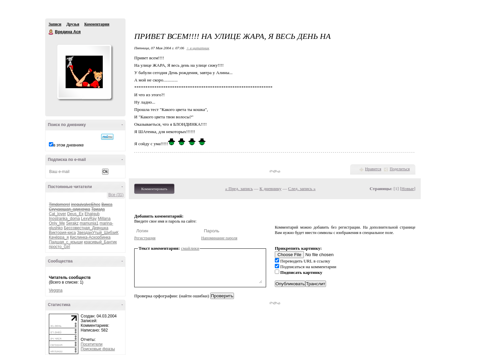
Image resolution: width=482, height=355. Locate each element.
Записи (55, 24)
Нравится (373, 169)
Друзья (72, 24)
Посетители (91, 344)
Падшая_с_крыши (66, 242)
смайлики (190, 248)
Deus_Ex (75, 214)
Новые (407, 188)
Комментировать (154, 189)
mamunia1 (89, 223)
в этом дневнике (68, 145)
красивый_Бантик (100, 242)
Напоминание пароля (219, 238)
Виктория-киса (62, 232)
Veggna (56, 290)
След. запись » (302, 188)
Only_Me (57, 223)
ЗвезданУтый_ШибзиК (97, 232)
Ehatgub (92, 214)
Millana (104, 218)
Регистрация (145, 238)
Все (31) (116, 194)
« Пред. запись (239, 188)
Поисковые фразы (98, 349)
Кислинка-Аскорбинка (90, 237)
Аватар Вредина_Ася (84, 72)
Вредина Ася (51, 32)
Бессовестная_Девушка (86, 228)
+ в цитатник (197, 48)
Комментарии (96, 24)
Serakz (72, 223)
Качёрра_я (59, 237)
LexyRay (89, 218)
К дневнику (270, 188)
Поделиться (400, 169)
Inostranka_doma (64, 218)
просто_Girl (59, 246)
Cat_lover (57, 214)
